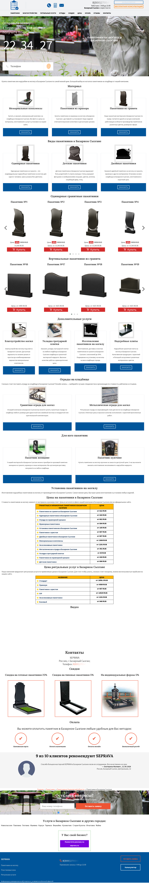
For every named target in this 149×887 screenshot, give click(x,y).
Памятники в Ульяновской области (70, 789)
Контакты (107, 13)
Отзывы (97, 13)
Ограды (62, 13)
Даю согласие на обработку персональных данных (75, 813)
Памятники (15, 13)
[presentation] (5, 228)
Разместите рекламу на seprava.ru (74, 844)
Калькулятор (128, 2)
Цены (79, 13)
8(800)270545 (101, 2)
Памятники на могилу (9, 865)
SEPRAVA (5, 859)
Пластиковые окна (8, 870)
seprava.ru (28, 881)
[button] (70, 254)
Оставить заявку (130, 859)
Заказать (25, 132)
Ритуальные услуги (48, 13)
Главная (40, 789)
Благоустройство (30, 13)
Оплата (87, 13)
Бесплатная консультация (129, 6)
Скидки (71, 13)
